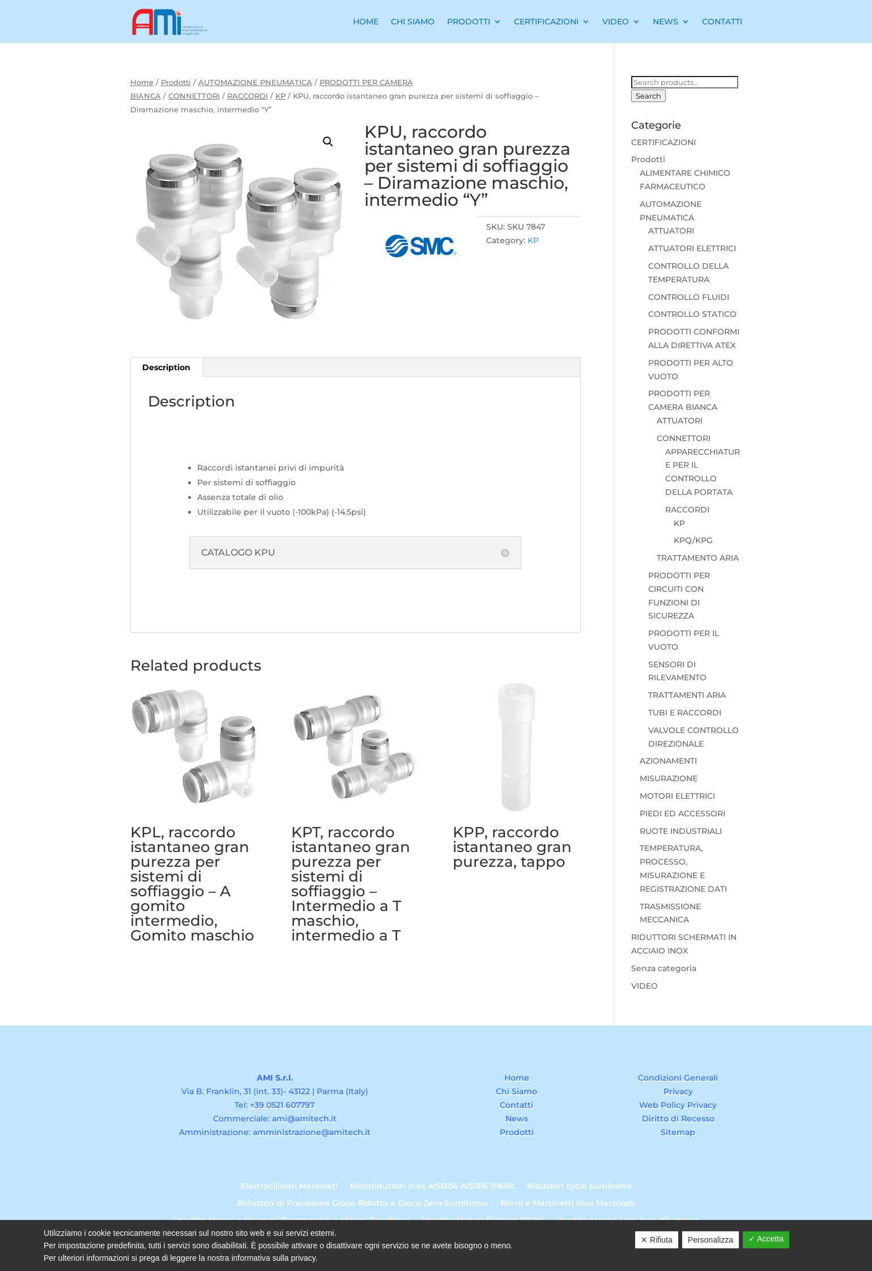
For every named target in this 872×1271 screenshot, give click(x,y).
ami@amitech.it (304, 1118)
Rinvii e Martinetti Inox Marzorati (567, 1203)
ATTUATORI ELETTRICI (692, 248)
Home (365, 21)
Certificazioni (546, 21)
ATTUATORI (671, 231)
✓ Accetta (766, 1238)
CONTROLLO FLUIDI (688, 297)
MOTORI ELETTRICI (677, 796)
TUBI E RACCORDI (684, 712)
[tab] (166, 367)
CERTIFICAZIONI (663, 142)
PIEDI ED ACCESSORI (682, 813)
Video (615, 21)
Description (166, 367)
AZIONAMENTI (668, 761)
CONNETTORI (194, 96)
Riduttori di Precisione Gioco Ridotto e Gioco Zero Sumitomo (362, 1203)
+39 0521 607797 (282, 1105)
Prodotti (468, 21)
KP (280, 96)
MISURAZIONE (668, 778)
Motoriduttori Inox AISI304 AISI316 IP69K (432, 1186)
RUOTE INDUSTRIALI (681, 831)
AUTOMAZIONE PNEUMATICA (255, 82)
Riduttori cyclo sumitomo (579, 1186)
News (665, 21)
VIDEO (644, 986)
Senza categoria (663, 968)
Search (648, 95)
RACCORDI (247, 96)
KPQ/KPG (693, 540)
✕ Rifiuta (657, 1239)
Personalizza (710, 1239)
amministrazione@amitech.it (312, 1132)
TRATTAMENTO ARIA (698, 558)
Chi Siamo (413, 21)
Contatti (722, 21)
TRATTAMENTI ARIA (687, 695)
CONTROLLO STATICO (692, 314)
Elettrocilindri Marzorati (289, 1186)
